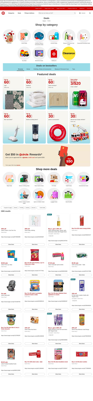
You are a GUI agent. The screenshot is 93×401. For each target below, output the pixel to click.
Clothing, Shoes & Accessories (27, 0)
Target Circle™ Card (49, 8)
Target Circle (32, 5)
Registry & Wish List (72, 8)
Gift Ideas (74, 2)
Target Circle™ (38, 8)
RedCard (26, 5)
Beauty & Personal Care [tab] (62, 69)
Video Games (36, 2)
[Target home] (3, 13)
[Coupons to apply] (7, 207)
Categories (11, 13)
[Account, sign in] (82, 13)
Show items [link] (11, 244)
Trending (22, 207)
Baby (81, 0)
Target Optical (17, 4)
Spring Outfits (42, 4)
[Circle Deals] (41, 207)
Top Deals (71, 4)
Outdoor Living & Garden (58, 0)
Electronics (30, 2)
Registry (22, 5)
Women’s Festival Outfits (62, 4)
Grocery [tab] (20, 69)
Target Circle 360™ (60, 8)
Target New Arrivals (5, 0)
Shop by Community (8, 4)
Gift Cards (79, 2)
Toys (26, 2)
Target (44, 20)
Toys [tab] (73, 69)
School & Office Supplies (58, 2)
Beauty (84, 0)
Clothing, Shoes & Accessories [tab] (42, 69)
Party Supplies (68, 2)
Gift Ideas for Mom (15, 0)
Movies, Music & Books (46, 2)
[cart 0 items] (90, 13)
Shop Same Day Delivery (13, 5)
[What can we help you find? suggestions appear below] (57, 13)
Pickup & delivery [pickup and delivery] (30, 13)
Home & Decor (39, 0)
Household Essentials (74, 0)
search (75, 13)
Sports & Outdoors (20, 2)
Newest (15, 207)
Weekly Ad (86, 4)
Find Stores (38, 5)
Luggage (13, 2)
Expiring (27, 207)
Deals (22, 4)
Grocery (67, 0)
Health (4, 2)
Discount (33, 207)
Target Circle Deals (79, 4)
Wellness (8, 2)
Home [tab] (28, 69)
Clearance (26, 4)
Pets (83, 2)
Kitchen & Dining (47, 0)
